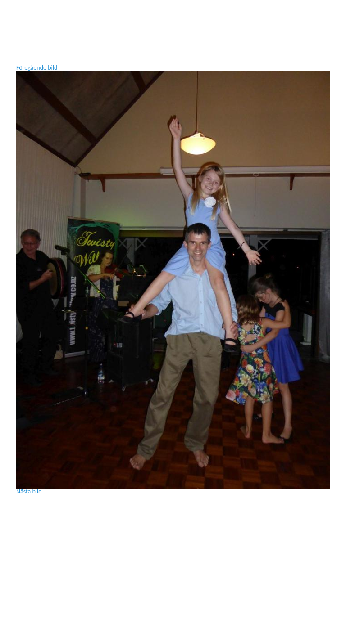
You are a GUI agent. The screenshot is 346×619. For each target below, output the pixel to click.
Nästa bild (29, 491)
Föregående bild (36, 68)
